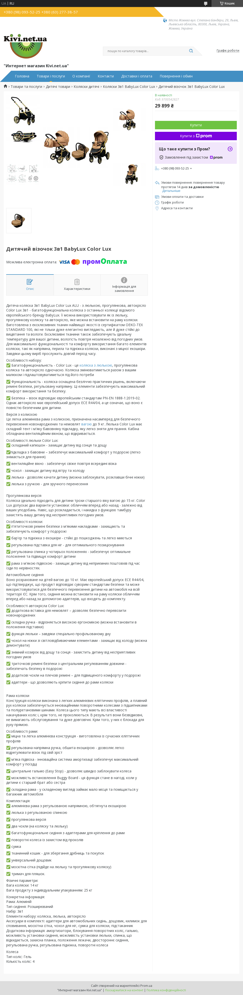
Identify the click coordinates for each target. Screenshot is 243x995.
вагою (86, 424)
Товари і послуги (51, 76)
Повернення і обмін (176, 76)
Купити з (196, 136)
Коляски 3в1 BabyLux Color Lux (129, 86)
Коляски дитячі (86, 86)
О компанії (81, 76)
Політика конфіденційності (166, 990)
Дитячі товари (58, 86)
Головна (22, 76)
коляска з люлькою (96, 365)
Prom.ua (146, 986)
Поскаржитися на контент (124, 990)
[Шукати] (191, 51)
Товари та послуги (26, 86)
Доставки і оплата (136, 76)
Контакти (106, 76)
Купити (196, 125)
